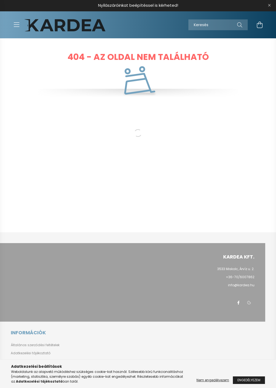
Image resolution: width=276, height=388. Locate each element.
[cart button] (259, 24)
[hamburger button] (16, 24)
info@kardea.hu (241, 285)
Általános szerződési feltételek (35, 345)
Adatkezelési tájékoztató (30, 353)
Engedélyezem (248, 380)
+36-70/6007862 (240, 277)
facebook (238, 302)
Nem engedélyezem (212, 380)
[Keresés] (218, 24)
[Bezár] (269, 5)
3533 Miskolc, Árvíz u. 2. (235, 269)
